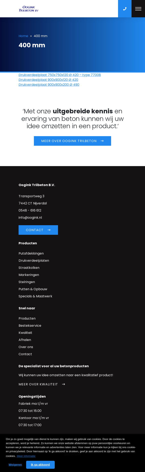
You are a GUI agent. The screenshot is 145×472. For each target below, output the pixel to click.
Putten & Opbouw (33, 289)
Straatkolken (29, 267)
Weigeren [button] (15, 464)
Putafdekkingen (31, 253)
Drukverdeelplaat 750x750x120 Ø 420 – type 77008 (60, 75)
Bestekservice (30, 325)
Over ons (26, 347)
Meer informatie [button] (26, 456)
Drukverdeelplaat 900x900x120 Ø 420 (48, 79)
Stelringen (27, 282)
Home (23, 36)
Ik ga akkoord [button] (40, 464)
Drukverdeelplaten (34, 260)
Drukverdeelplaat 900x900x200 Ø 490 (49, 84)
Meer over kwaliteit (38, 384)
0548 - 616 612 (30, 210)
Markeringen (29, 274)
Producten (27, 318)
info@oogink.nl (30, 217)
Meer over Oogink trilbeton (69, 141)
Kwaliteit (25, 332)
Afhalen (25, 339)
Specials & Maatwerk (35, 296)
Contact (35, 230)
